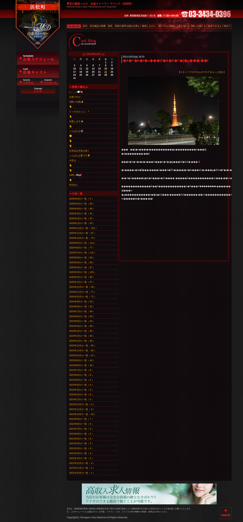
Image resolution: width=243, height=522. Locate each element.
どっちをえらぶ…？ (79, 111)
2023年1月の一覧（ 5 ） (81, 399)
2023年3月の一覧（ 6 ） (81, 389)
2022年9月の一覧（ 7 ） (81, 419)
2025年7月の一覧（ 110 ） (82, 252)
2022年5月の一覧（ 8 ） (81, 438)
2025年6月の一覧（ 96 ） (82, 257)
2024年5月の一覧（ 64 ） (82, 321)
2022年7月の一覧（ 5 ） (81, 429)
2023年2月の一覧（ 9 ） (81, 394)
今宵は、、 (74, 160)
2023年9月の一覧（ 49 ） (82, 360)
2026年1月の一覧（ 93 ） (82, 223)
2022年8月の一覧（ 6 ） (81, 424)
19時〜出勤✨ (76, 102)
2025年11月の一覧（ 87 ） (82, 233)
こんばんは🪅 (76, 131)
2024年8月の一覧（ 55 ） (82, 306)
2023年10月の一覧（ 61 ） (82, 355)
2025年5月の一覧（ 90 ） (82, 262)
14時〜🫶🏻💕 (75, 175)
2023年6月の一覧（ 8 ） (81, 375)
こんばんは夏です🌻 (79, 155)
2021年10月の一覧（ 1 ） (82, 473)
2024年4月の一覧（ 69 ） (82, 326)
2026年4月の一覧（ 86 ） (82, 208)
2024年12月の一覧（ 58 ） (82, 287)
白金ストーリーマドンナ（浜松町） (38, 19)
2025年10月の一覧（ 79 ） (82, 238)
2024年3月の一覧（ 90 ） (82, 331)
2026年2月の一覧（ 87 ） (82, 218)
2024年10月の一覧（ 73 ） (82, 296)
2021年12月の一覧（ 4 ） (82, 463)
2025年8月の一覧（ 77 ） (82, 247)
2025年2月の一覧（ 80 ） (82, 277)
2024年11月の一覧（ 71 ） (82, 292)
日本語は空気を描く (79, 150)
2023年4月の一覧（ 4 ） (81, 385)
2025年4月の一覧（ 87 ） (82, 267)
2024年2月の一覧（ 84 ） (82, 336)
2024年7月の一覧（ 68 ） (82, 311)
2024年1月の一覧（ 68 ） (82, 341)
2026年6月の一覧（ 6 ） (81, 198)
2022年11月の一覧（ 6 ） (82, 409)
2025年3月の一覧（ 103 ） (82, 272)
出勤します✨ (76, 121)
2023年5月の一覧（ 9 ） (81, 380)
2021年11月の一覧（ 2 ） (82, 468)
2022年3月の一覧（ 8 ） (81, 448)
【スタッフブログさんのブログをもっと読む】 (202, 72)
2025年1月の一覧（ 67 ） (82, 282)
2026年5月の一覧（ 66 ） (82, 203)
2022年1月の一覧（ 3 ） (81, 458)
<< (84, 54)
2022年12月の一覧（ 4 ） (82, 404)
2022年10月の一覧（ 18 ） (82, 414)
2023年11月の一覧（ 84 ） (82, 350)
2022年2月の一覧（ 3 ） (81, 453)
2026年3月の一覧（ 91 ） (82, 213)
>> (102, 54)
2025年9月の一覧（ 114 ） (82, 243)
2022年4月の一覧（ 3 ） (81, 443)
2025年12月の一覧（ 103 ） (83, 228)
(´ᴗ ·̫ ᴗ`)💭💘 (76, 92)
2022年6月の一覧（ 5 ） (81, 433)
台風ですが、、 (77, 97)
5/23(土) (73, 185)
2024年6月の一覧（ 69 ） (82, 316)
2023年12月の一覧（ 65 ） (82, 345)
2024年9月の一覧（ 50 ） (82, 301)
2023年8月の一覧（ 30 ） (82, 365)
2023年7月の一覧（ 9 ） (81, 370)
